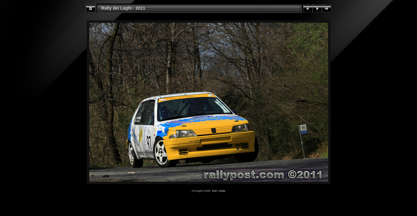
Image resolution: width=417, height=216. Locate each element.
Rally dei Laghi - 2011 (123, 8)
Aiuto (222, 190)
